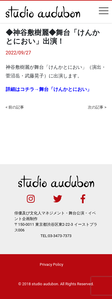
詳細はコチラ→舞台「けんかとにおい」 (49, 89)
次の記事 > (97, 107)
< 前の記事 (15, 107)
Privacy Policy (51, 264)
